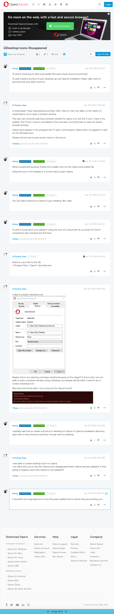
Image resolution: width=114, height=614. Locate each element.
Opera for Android (17, 567)
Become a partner (99, 551)
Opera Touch (14, 575)
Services (40, 527)
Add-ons (38, 535)
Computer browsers (15, 534)
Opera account (41, 539)
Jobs (92, 543)
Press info (95, 539)
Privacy (74, 539)
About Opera (96, 535)
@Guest (52, 59)
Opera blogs (59, 539)
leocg (15, 59)
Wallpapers (39, 543)
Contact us (95, 556)
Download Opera (61, 17)
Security (75, 535)
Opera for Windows (16, 45)
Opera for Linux (15, 548)
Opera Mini (13, 571)
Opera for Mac (15, 544)
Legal (74, 527)
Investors (94, 547)
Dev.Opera (58, 547)
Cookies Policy (78, 543)
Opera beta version (17, 552)
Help (55, 527)
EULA (73, 547)
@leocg (32, 247)
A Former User (19, 96)
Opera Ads (39, 547)
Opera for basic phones (19, 579)
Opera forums (59, 543)
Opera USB (13, 556)
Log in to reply (103, 45)
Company (96, 527)
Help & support (60, 535)
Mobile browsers (14, 562)
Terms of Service (79, 551)
